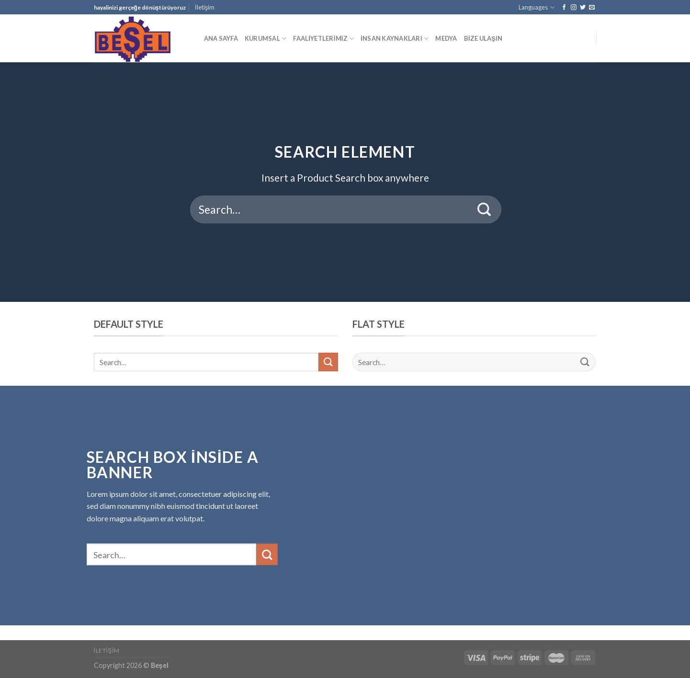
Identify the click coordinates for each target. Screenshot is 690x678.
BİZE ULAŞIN (483, 38)
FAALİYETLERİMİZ (323, 38)
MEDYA (446, 38)
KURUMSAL (266, 38)
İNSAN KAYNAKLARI (395, 38)
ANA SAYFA (221, 38)
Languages (536, 7)
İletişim (205, 7)
